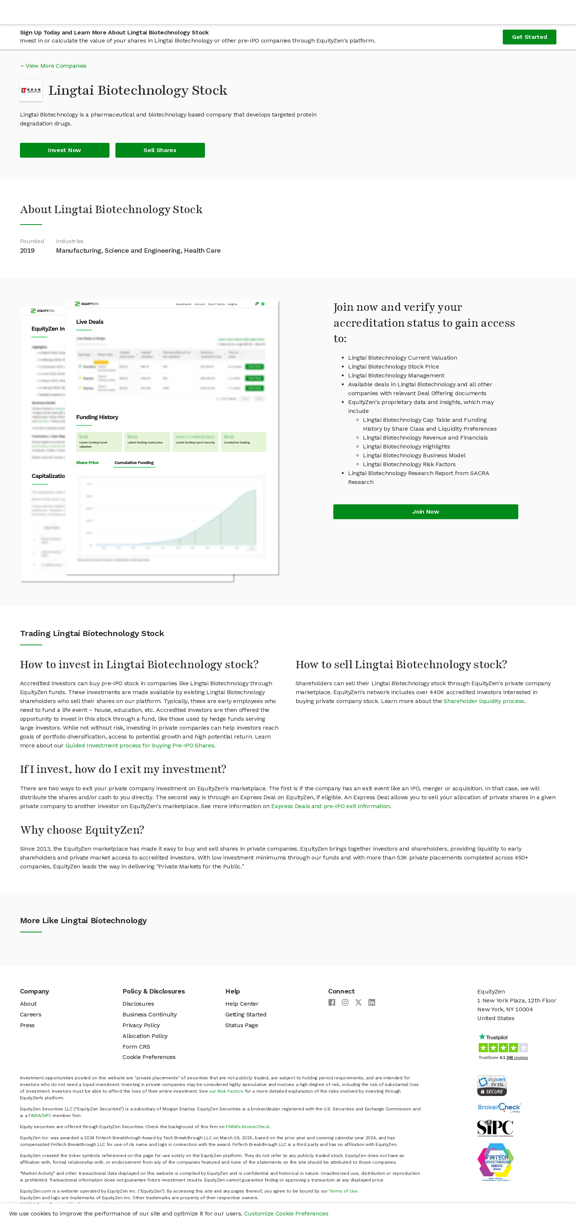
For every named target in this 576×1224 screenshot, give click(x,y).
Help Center (241, 1003)
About (28, 1003)
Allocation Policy (145, 1035)
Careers (30, 1014)
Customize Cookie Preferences (286, 1213)
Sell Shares (160, 150)
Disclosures (138, 1003)
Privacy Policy (141, 1025)
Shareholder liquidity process (484, 701)
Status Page (241, 1025)
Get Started (529, 36)
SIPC (46, 1115)
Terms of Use (343, 1191)
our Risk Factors (226, 1091)
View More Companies (56, 65)
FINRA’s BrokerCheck (247, 1126)
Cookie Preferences (148, 1056)
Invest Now (64, 150)
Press (27, 1025)
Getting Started (245, 1014)
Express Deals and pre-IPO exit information (330, 806)
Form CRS (136, 1046)
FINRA (34, 1115)
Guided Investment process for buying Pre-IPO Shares (139, 745)
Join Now (425, 511)
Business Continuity (149, 1014)
